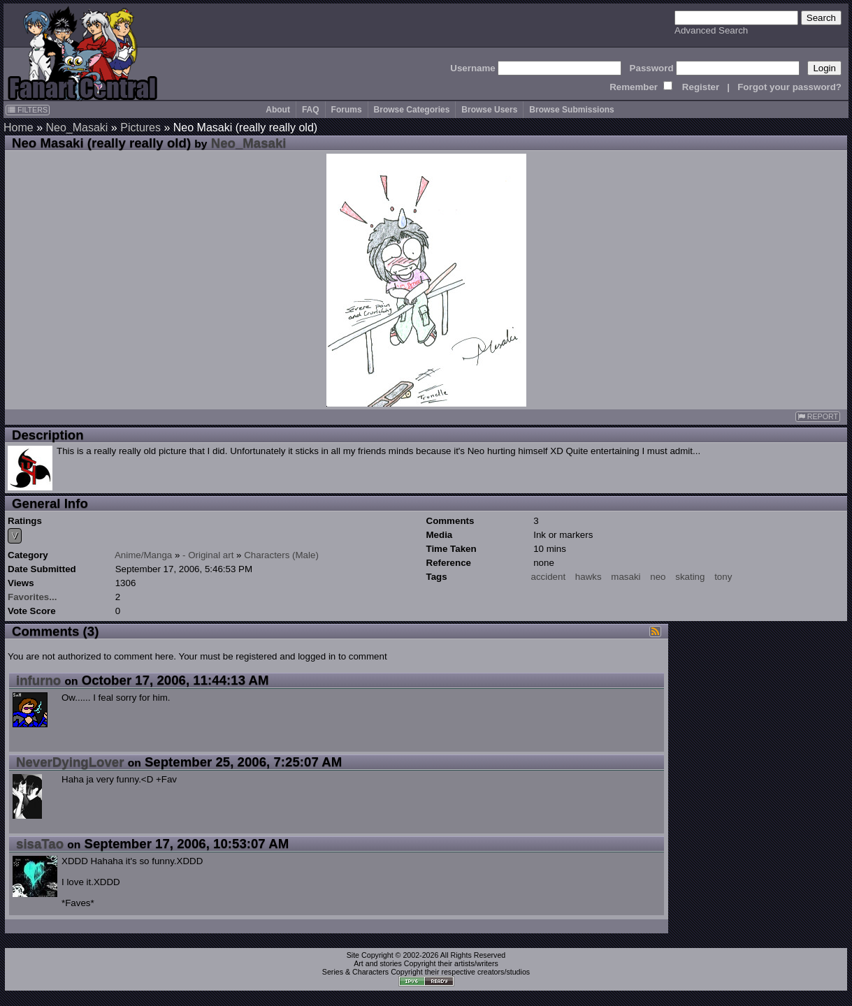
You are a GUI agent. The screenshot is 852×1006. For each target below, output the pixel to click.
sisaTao (40, 843)
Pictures (140, 127)
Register (700, 87)
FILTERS (28, 109)
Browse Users (489, 110)
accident (548, 576)
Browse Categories (412, 110)
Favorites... (32, 597)
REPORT (817, 416)
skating (690, 576)
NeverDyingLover (70, 761)
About (278, 110)
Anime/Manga (143, 555)
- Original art (207, 555)
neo (657, 576)
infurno (38, 680)
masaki (625, 576)
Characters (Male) (281, 555)
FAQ (310, 110)
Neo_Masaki (76, 127)
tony (723, 576)
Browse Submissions (571, 110)
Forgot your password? (789, 87)
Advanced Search (711, 30)
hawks (588, 576)
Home (18, 127)
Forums (346, 110)
